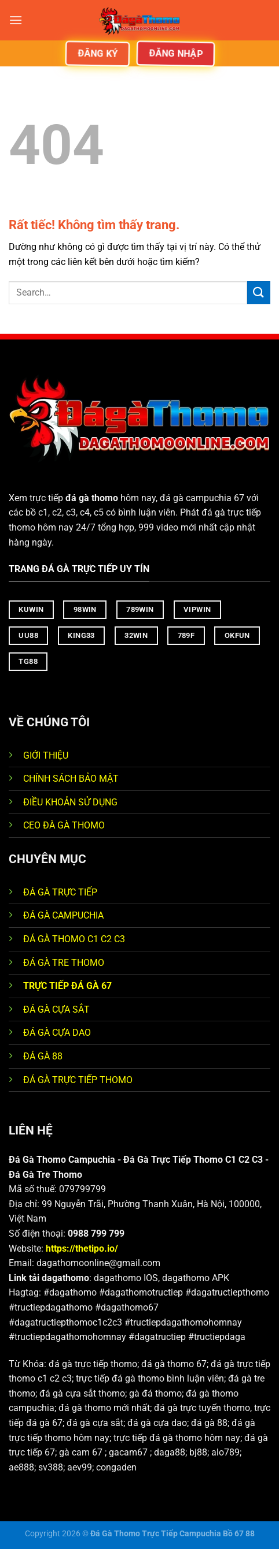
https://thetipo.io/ (82, 1248)
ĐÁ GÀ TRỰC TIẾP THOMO (78, 1079)
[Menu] (16, 20)
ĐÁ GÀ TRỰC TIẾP (61, 892)
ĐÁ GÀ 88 (43, 1056)
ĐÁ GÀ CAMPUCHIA (63, 915)
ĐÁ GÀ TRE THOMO (63, 962)
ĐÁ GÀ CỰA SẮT (56, 1009)
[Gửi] (258, 292)
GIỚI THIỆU (45, 755)
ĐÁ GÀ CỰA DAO (57, 1032)
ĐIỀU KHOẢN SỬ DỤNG (70, 802)
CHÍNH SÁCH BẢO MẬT (71, 778)
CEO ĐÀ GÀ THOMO (64, 825)
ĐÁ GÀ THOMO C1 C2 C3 (74, 939)
